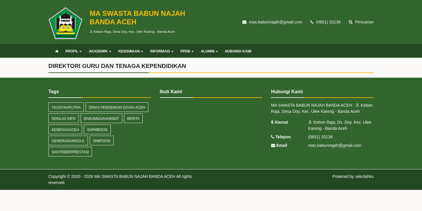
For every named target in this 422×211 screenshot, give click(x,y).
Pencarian (361, 22)
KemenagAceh (65, 130)
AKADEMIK (100, 51)
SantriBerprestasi (70, 152)
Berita (133, 119)
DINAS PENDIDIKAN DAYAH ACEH (117, 108)
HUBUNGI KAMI (238, 51)
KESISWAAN (130, 51)
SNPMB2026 (97, 130)
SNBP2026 (101, 141)
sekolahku (364, 176)
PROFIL (73, 51)
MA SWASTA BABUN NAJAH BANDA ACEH (134, 176)
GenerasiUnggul (68, 141)
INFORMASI (161, 51)
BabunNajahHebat (101, 119)
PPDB (187, 51)
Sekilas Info (64, 119)
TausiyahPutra (66, 108)
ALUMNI (209, 51)
